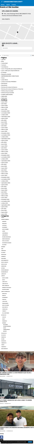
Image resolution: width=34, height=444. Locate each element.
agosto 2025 (4, 118)
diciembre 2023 (5, 155)
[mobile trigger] (2, 1)
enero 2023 (4, 175)
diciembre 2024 (5, 133)
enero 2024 (4, 153)
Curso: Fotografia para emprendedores (11, 68)
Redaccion (2, 403)
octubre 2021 (4, 203)
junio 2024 (4, 144)
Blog (2, 61)
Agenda (3, 59)
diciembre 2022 (5, 177)
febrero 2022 (4, 195)
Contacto (3, 65)
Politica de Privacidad (21, 441)
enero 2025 (4, 131)
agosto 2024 (4, 140)
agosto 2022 (4, 184)
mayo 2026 (4, 102)
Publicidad (4, 96)
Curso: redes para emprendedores (10, 70)
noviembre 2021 (5, 201)
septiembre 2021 (5, 205)
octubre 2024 (4, 137)
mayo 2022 (4, 190)
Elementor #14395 (6, 74)
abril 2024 (4, 148)
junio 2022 (4, 188)
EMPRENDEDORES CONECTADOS (10, 76)
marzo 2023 (4, 171)
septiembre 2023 (5, 160)
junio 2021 (4, 210)
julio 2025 (3, 120)
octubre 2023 (4, 159)
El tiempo (3, 72)
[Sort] (3, 45)
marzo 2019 (4, 212)
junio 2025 (4, 122)
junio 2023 (4, 166)
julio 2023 (3, 164)
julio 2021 (3, 208)
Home (2, 78)
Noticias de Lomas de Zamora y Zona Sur (12, 89)
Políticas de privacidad (7, 92)
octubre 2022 (4, 181)
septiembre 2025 (5, 116)
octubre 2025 (4, 114)
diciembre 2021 (5, 199)
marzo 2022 (4, 194)
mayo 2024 (4, 146)
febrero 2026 (4, 107)
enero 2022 (4, 197)
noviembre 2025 (5, 113)
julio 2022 (3, 186)
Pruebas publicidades (7, 94)
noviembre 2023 (5, 157)
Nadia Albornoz (2, 376)
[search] (32, 1)
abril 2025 (4, 125)
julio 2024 (4, 142)
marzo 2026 (4, 105)
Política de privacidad (7, 91)
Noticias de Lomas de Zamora (9, 87)
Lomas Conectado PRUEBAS (8, 81)
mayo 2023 (4, 168)
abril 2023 (4, 170)
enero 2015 (4, 214)
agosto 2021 (4, 206)
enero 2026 (4, 109)
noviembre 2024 (5, 135)
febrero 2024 (4, 151)
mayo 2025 (4, 124)
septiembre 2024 (5, 138)
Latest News (4, 79)
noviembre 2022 (5, 179)
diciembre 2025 (5, 111)
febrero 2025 (4, 129)
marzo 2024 (4, 149)
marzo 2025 (4, 127)
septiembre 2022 (5, 183)
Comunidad (4, 63)
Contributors (4, 67)
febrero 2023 (4, 173)
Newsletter (4, 83)
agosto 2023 (4, 162)
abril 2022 (4, 192)
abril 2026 (4, 103)
